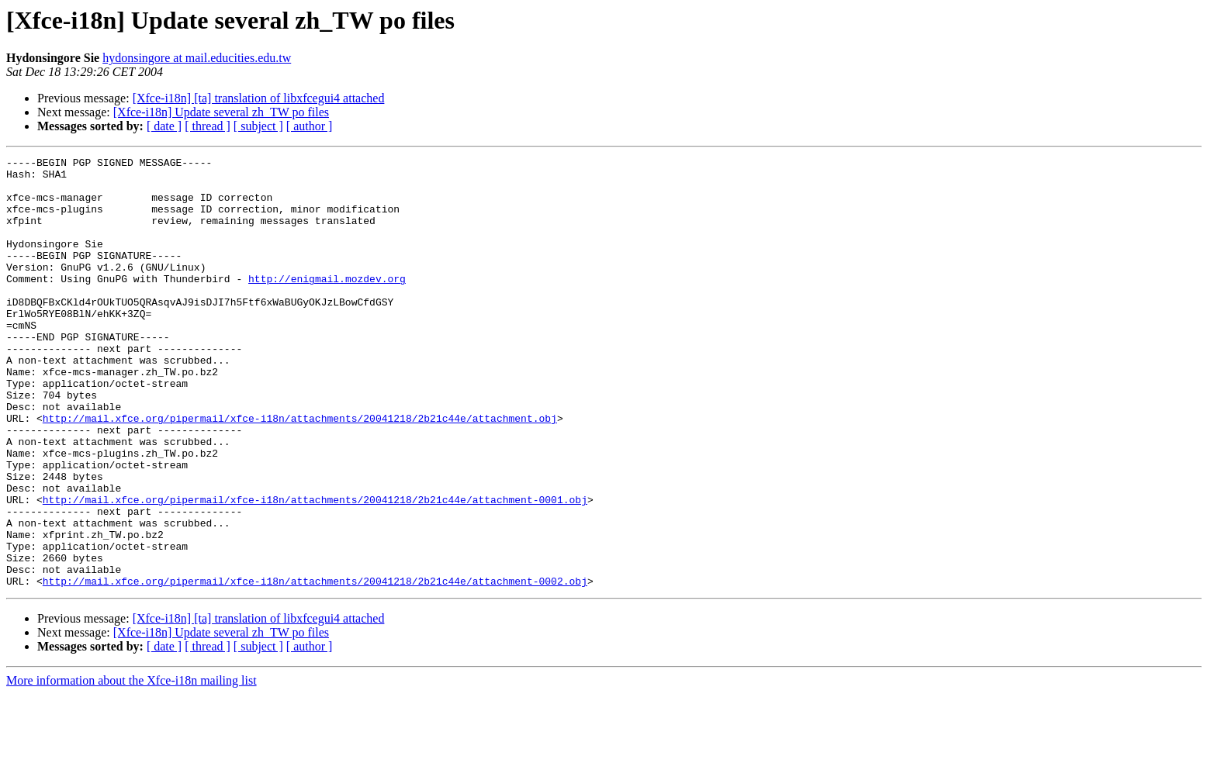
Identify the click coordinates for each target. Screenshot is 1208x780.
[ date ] (164, 126)
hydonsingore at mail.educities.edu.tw (196, 57)
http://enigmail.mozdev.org (327, 304)
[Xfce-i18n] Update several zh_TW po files (221, 112)
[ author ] (309, 126)
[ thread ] (207, 126)
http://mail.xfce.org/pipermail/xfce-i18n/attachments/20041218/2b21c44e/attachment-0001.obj (315, 569)
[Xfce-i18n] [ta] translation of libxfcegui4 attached (259, 98)
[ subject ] (258, 126)
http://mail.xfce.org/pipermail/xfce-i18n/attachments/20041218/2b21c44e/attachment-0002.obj (315, 667)
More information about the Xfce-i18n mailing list (131, 766)
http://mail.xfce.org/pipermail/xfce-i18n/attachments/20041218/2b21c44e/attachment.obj (300, 471)
